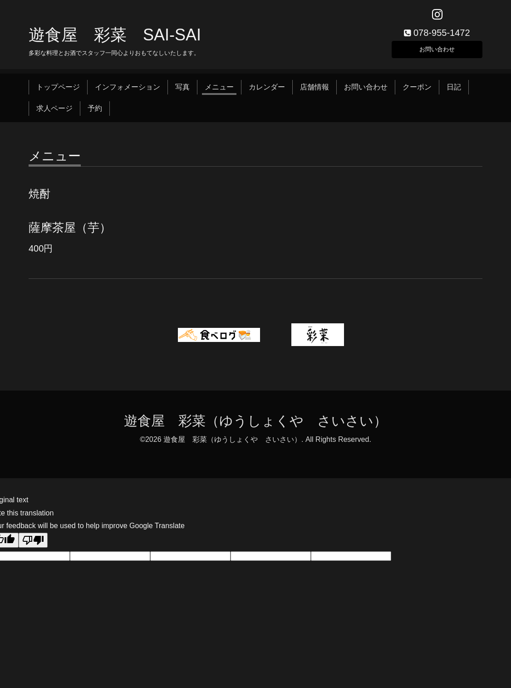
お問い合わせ (437, 52)
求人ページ (54, 113)
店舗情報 (314, 92)
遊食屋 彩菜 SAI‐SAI (115, 39)
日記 (454, 92)
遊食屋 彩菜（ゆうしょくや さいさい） (255, 425)
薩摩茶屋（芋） (70, 232)
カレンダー (267, 92)
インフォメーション (127, 92)
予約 (95, 113)
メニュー (219, 92)
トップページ (58, 92)
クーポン (417, 92)
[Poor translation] (33, 545)
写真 (182, 92)
